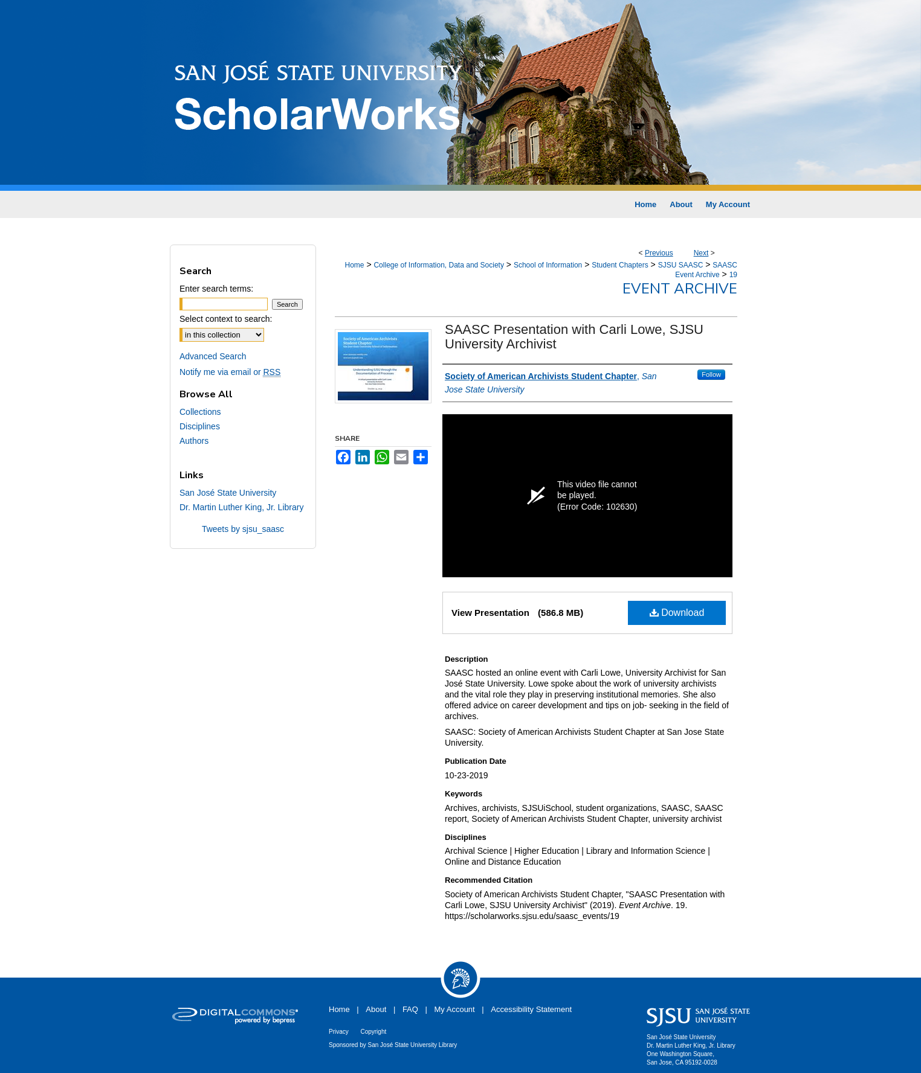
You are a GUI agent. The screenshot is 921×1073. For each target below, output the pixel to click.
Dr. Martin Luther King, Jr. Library (241, 507)
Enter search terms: (216, 288)
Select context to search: (225, 319)
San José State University (227, 493)
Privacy (339, 1031)
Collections (200, 412)
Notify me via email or (229, 372)
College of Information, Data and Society (438, 265)
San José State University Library (412, 1045)
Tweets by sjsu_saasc (243, 529)
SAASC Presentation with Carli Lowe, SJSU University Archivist (574, 336)
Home (354, 265)
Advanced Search (213, 356)
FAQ (410, 1009)
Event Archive (679, 288)
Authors (193, 441)
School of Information (548, 265)
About (376, 1009)
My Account (455, 1009)
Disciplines (199, 426)
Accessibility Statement (531, 1009)
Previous (659, 253)
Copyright (373, 1031)
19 (733, 275)
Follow (711, 374)
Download (677, 612)
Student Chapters (620, 265)
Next (701, 253)
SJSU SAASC (680, 265)
